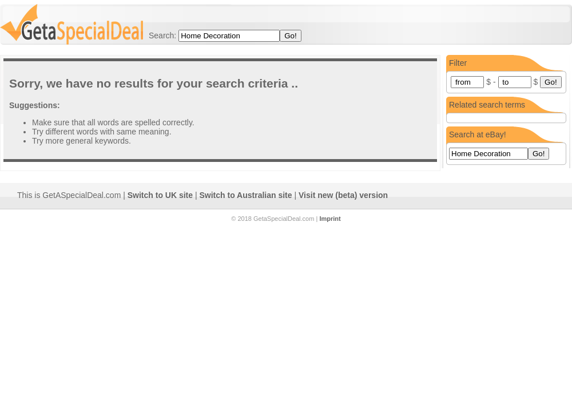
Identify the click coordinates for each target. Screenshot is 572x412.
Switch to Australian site (246, 195)
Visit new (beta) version (343, 195)
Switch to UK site (160, 195)
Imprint (329, 218)
